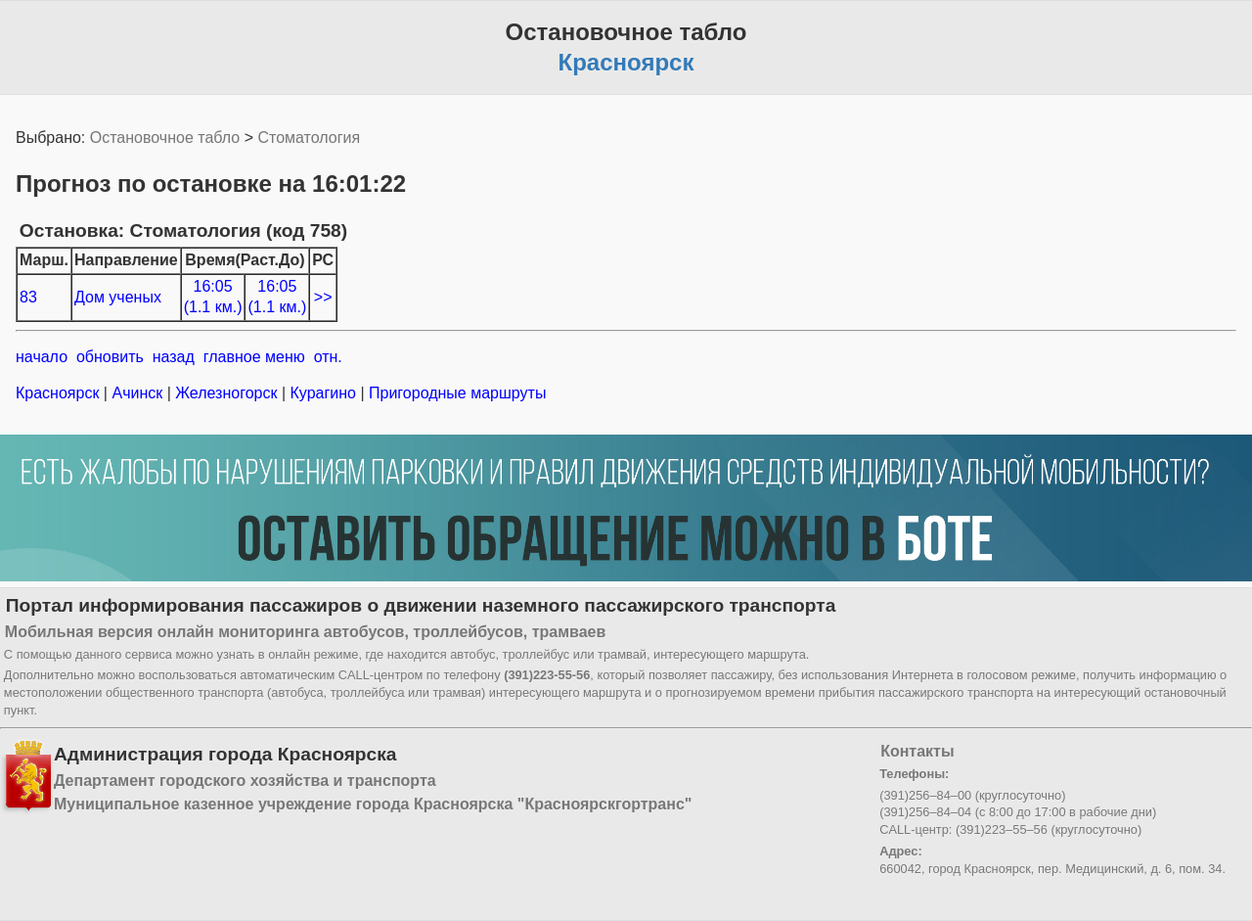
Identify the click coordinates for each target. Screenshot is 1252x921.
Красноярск (60, 393)
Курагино (323, 393)
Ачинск (137, 393)
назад (174, 356)
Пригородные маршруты (456, 393)
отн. (328, 356)
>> (323, 297)
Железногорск (226, 393)
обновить (110, 356)
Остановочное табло (165, 137)
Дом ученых (117, 297)
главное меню (254, 356)
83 (28, 297)
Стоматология (308, 137)
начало (41, 356)
